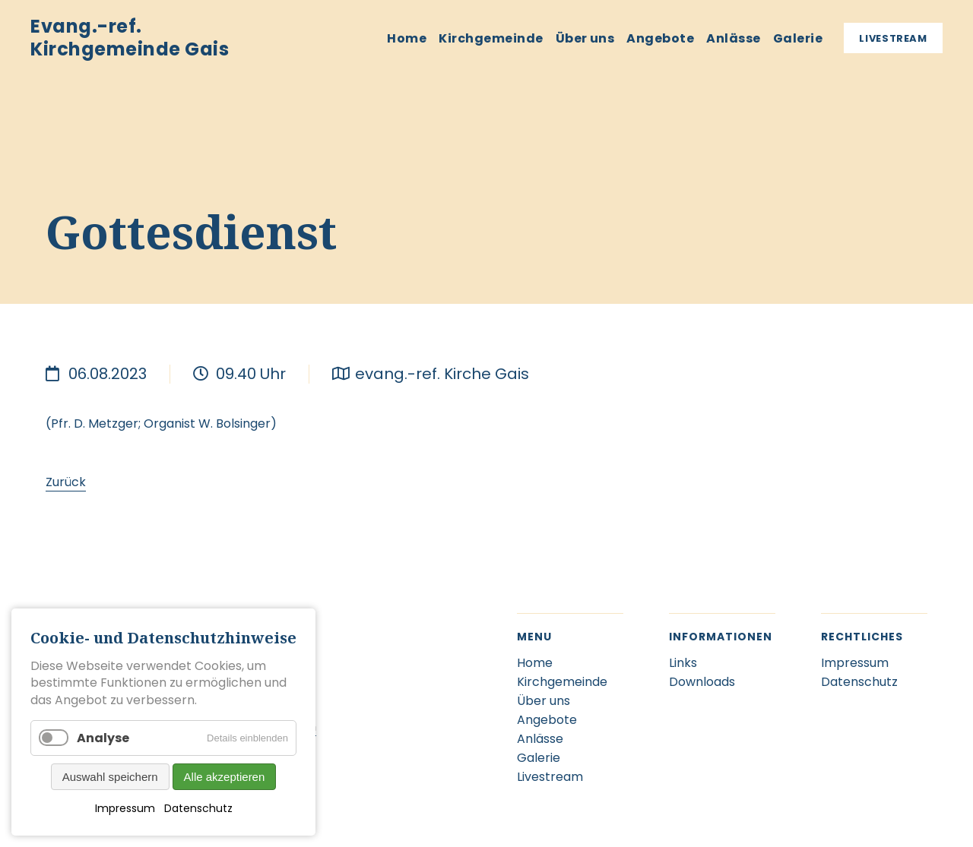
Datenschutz (198, 808)
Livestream (893, 38)
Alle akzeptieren (224, 776)
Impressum (125, 808)
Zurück (66, 482)
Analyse (103, 738)
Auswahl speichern (110, 776)
